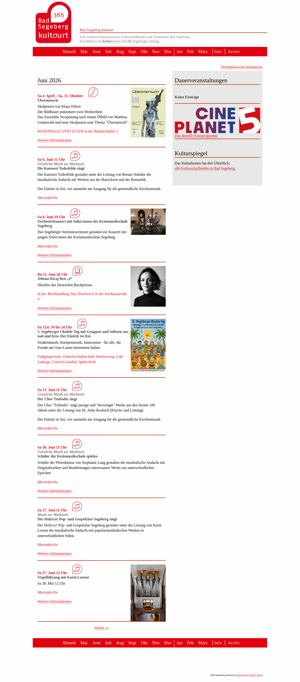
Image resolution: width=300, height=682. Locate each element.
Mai (84, 51)
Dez (168, 51)
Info (217, 51)
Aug (120, 51)
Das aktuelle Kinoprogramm (196, 136)
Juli (108, 51)
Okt (144, 51)
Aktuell (69, 51)
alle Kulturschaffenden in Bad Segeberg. (205, 168)
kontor (111, 41)
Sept (132, 51)
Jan (179, 51)
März (203, 51)
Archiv (233, 51)
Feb (190, 51)
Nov (156, 51)
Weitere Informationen (54, 140)
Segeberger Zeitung (143, 41)
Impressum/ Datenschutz (249, 675)
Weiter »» (101, 628)
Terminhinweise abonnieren (241, 67)
